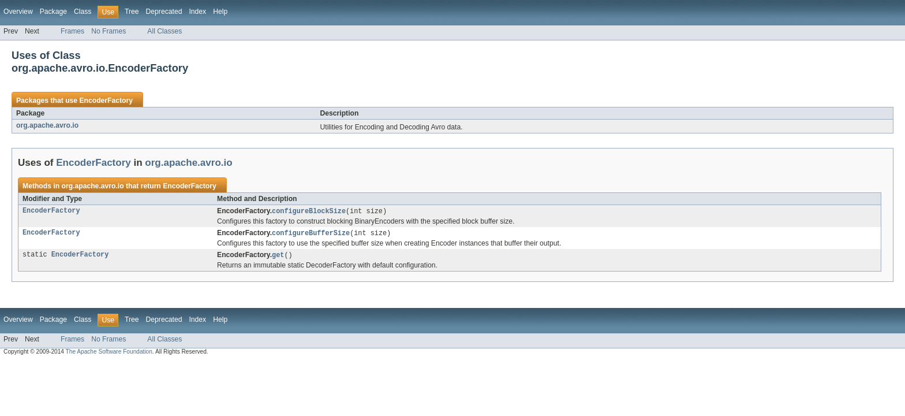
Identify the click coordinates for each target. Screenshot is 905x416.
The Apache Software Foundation (109, 353)
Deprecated (164, 12)
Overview (18, 12)
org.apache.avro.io (47, 125)
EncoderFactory (106, 100)
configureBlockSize (309, 211)
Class (82, 12)
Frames (72, 31)
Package (53, 12)
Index (197, 12)
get (278, 256)
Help (220, 12)
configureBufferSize (311, 234)
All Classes (164, 31)
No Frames (108, 31)
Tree (132, 12)
